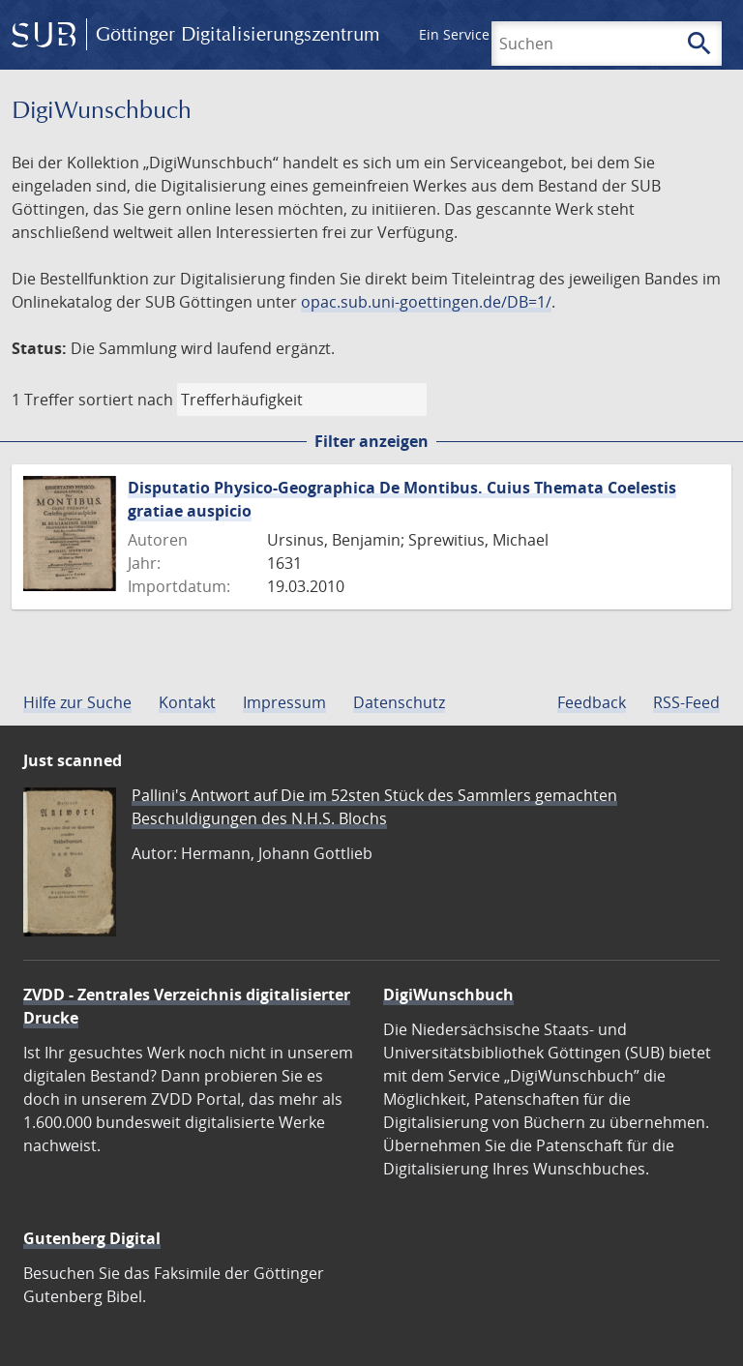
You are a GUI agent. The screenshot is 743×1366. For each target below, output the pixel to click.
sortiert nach (125, 399)
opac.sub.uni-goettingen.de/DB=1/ (426, 301)
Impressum (284, 702)
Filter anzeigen (371, 441)
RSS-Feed (686, 702)
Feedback (591, 702)
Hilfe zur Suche (77, 702)
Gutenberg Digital (92, 1238)
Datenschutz (399, 702)
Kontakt (187, 702)
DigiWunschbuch (448, 994)
